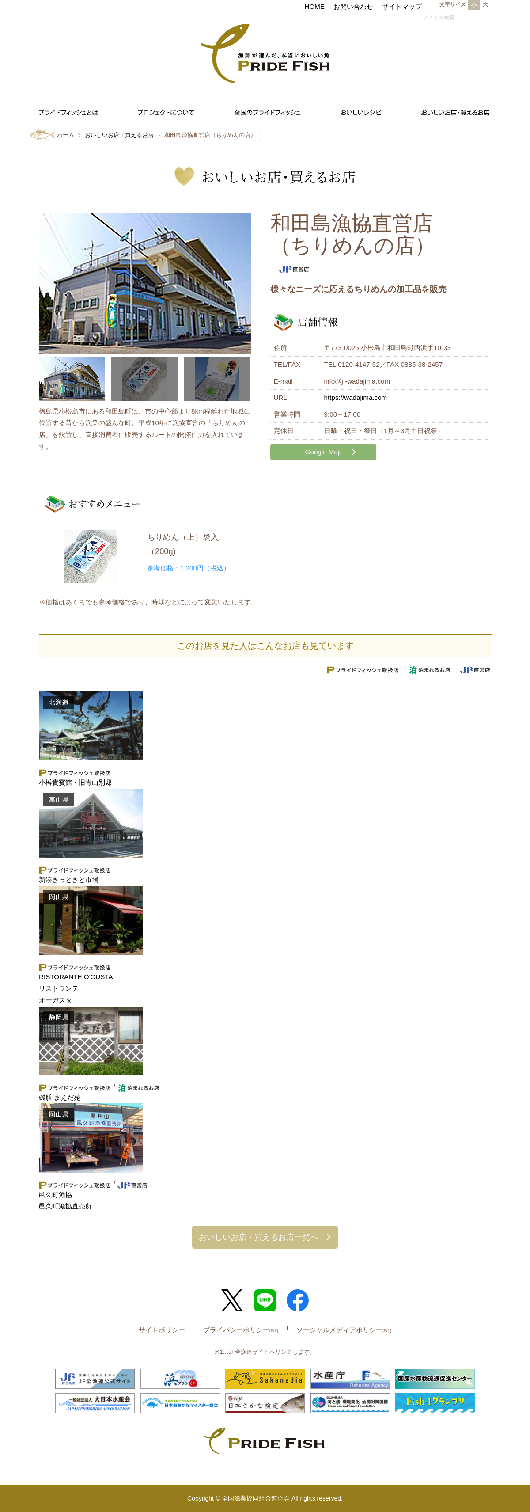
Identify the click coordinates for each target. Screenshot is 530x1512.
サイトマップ (402, 6)
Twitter (232, 1300)
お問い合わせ (353, 6)
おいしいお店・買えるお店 (119, 135)
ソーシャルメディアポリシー (343, 1329)
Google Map (323, 452)
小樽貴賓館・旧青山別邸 (75, 782)
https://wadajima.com (355, 397)
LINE (265, 1300)
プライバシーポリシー (240, 1329)
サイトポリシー (162, 1329)
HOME (314, 6)
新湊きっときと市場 (68, 879)
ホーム (65, 135)
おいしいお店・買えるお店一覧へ (258, 1237)
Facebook (298, 1300)
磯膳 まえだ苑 (59, 1097)
